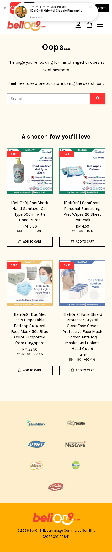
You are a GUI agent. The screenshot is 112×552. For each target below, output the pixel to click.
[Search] (48, 98)
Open (102, 8)
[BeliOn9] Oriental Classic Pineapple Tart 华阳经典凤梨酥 (56, 11)
